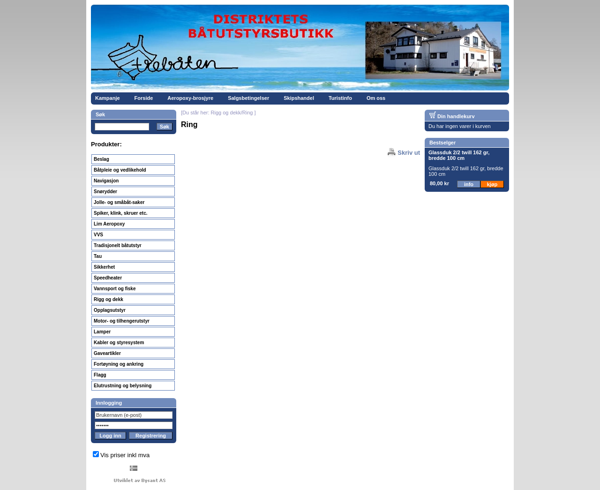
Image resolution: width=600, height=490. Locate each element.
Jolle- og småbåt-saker (119, 202)
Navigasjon (106, 180)
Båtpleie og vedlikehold (120, 170)
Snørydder (105, 191)
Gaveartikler (107, 353)
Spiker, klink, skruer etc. (121, 213)
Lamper (102, 331)
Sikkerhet (104, 267)
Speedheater (108, 277)
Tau (98, 256)
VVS (98, 234)
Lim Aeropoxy (109, 223)
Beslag (101, 159)
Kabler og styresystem (119, 342)
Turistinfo (340, 98)
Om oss (376, 98)
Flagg (100, 374)
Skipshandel (299, 98)
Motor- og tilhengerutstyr (122, 321)
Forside (144, 98)
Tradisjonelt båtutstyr (118, 245)
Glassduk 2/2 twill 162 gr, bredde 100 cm (458, 155)
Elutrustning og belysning (122, 385)
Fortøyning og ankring (118, 364)
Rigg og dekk (108, 299)
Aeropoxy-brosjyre (190, 98)
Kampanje (107, 98)
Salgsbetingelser (248, 98)
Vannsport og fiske (114, 288)
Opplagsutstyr (110, 310)
